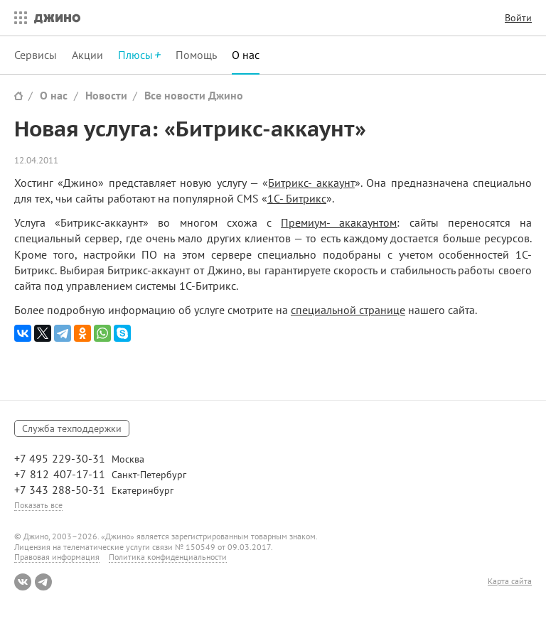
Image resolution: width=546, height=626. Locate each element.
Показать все (38, 505)
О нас (245, 55)
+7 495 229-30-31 (59, 458)
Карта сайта (510, 581)
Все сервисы (17, 18)
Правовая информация (57, 556)
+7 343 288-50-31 (59, 489)
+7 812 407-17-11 (59, 474)
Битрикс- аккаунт (311, 183)
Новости (106, 95)
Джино (57, 17)
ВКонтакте (22, 581)
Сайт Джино (18, 95)
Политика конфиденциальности (168, 556)
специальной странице (348, 310)
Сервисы (35, 55)
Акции (87, 55)
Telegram (43, 581)
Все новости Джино (193, 95)
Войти (518, 17)
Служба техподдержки (72, 428)
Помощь (196, 55)
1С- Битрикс (296, 198)
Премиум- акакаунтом (339, 222)
